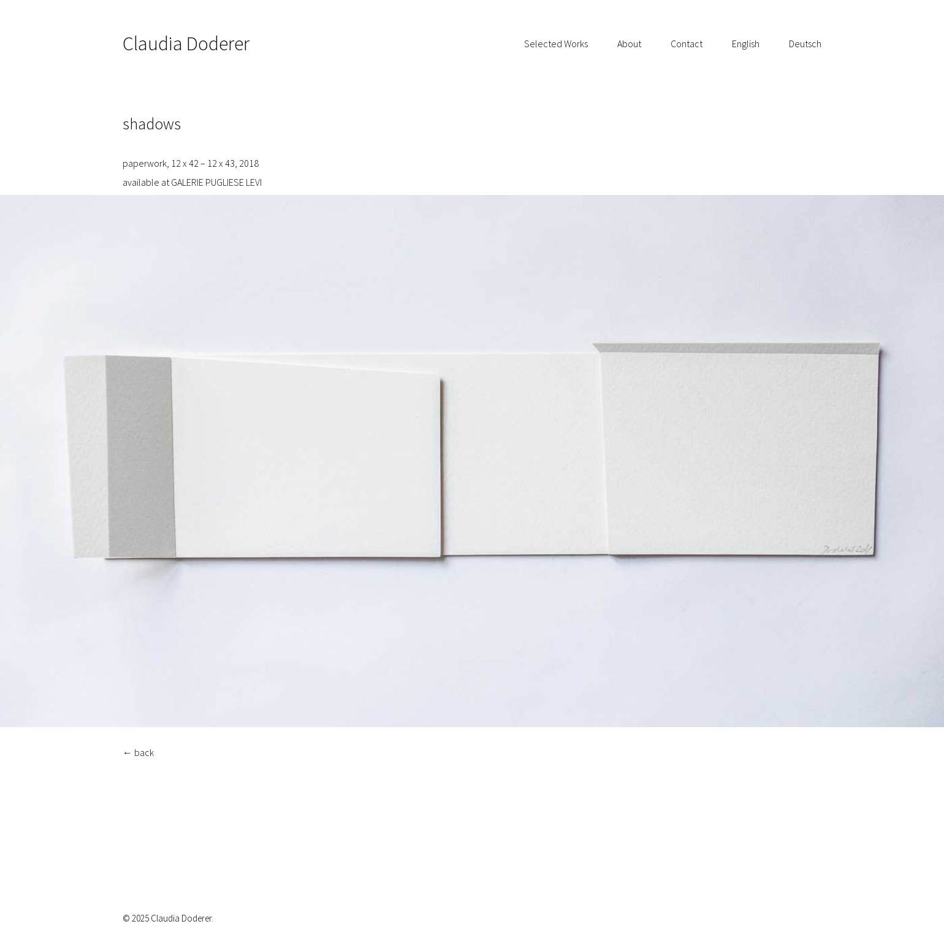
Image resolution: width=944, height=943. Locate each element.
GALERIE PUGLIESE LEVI (217, 182)
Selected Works (556, 43)
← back (138, 752)
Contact (686, 43)
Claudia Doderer (186, 43)
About (629, 43)
